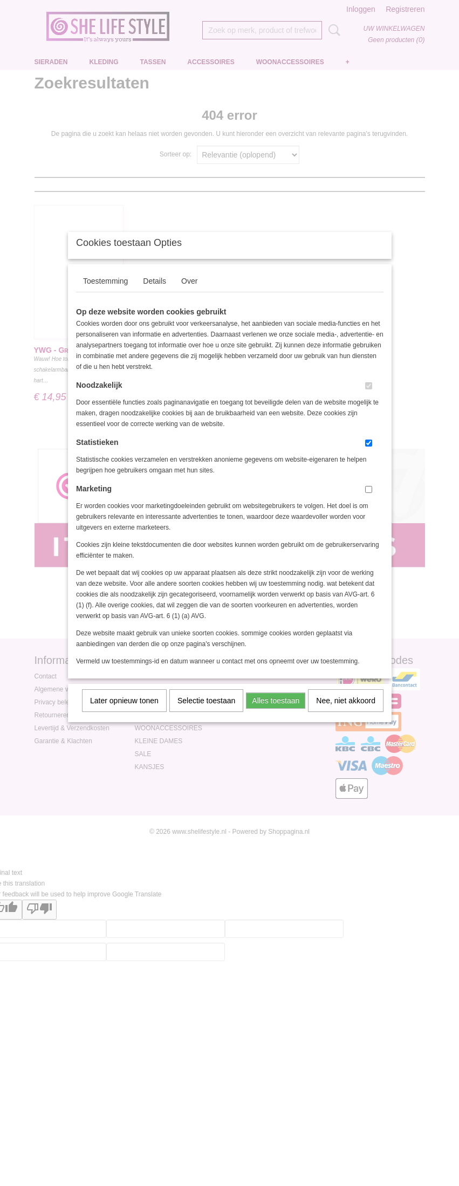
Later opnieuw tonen (124, 714)
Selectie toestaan (206, 714)
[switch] (368, 399)
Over (189, 295)
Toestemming (105, 295)
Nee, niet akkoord (345, 714)
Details (154, 295)
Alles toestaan (275, 714)
